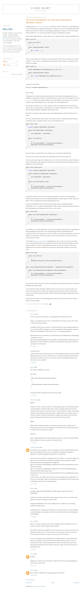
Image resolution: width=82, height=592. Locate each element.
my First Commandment (42, 26)
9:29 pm (33, 362)
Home (52, 582)
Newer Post (29, 582)
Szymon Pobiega (34, 447)
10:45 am (33, 484)
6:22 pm (33, 346)
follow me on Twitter (17, 74)
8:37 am (33, 395)
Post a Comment (30, 579)
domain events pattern (40, 241)
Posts (6, 61)
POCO (37, 33)
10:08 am (33, 442)
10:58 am (33, 516)
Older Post (76, 582)
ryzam (32, 554)
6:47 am (33, 565)
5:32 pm (33, 549)
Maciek (32, 367)
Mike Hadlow (34, 400)
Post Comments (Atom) (39, 586)
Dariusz (32, 570)
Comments (7, 65)
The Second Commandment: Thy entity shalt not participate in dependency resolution (49, 21)
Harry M (32, 314)
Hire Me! (8, 29)
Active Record (29, 100)
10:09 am (33, 575)
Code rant (41, 8)
